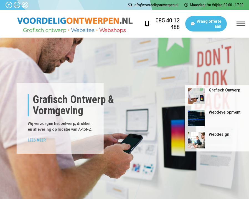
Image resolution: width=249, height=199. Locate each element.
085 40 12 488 (168, 23)
